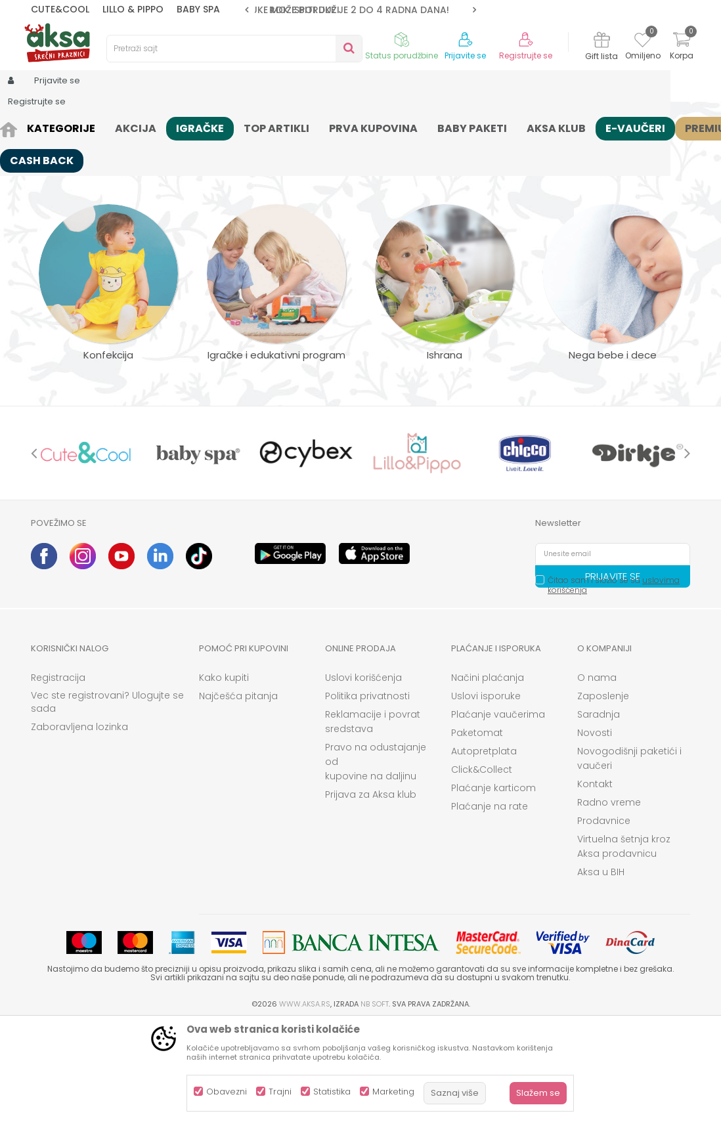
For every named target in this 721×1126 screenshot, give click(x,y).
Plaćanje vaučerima (498, 816)
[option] (360, 10)
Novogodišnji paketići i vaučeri (629, 860)
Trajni (280, 1091)
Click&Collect (481, 871)
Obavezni (226, 1091)
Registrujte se (525, 56)
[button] (234, 48)
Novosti (594, 834)
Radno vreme (609, 904)
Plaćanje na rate (489, 908)
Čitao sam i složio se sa (614, 687)
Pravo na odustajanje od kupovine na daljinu (375, 863)
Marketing (393, 1091)
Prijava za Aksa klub (370, 896)
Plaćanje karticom (493, 889)
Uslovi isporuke (486, 797)
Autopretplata (484, 852)
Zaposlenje (603, 797)
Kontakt (595, 885)
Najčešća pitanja (238, 797)
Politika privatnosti (367, 797)
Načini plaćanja (487, 779)
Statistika (332, 1091)
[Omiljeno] (642, 42)
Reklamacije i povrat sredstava (372, 823)
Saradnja (598, 816)
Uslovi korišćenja (363, 779)
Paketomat (477, 834)
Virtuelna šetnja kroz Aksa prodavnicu (623, 948)
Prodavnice (603, 922)
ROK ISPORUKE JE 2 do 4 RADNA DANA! (359, 9)
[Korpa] (681, 47)
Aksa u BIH (600, 973)
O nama (597, 779)
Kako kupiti (224, 779)
